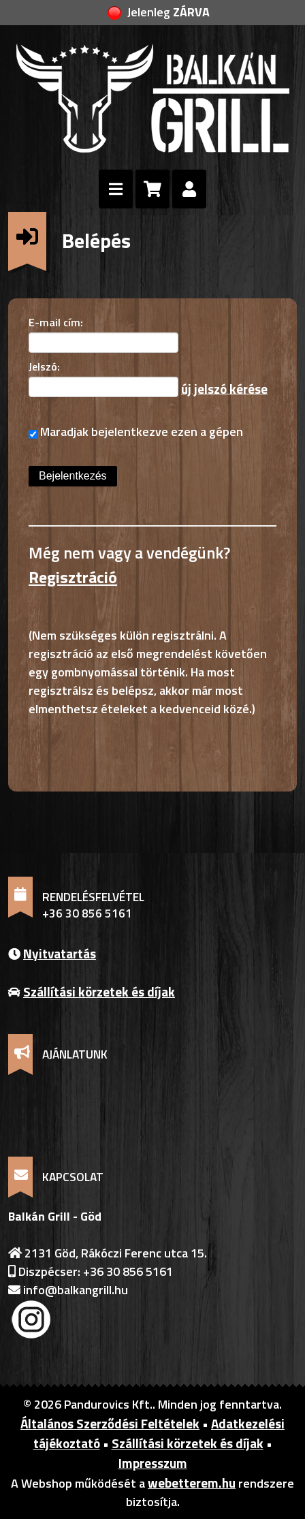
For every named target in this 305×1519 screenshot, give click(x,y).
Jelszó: (44, 366)
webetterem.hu (192, 1482)
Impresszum (152, 1463)
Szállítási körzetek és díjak (99, 991)
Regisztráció (73, 577)
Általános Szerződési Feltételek (109, 1423)
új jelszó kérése (224, 388)
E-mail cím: (56, 322)
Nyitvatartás (59, 953)
